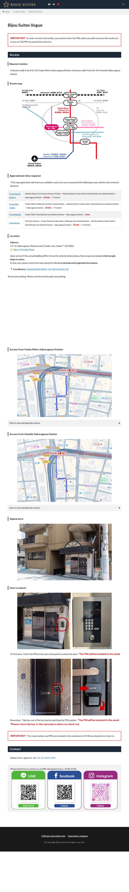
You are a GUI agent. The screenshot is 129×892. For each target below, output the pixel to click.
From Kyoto (14, 223)
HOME (7, 12)
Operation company (78, 836)
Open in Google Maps (23, 249)
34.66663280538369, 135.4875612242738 (47, 269)
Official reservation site (53, 836)
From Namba (15, 214)
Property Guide (19, 11)
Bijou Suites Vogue (35, 11)
